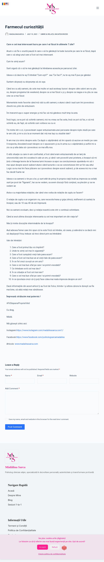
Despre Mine (14, 495)
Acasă (11, 490)
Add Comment (12, 388)
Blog (10, 500)
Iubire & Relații (47, 34)
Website (73, 375)
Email (40, 375)
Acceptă (42, 547)
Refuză (54, 547)
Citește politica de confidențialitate (52, 554)
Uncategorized (61, 34)
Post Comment (15, 427)
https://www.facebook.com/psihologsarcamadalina (40, 337)
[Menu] (97, 8)
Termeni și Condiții (17, 525)
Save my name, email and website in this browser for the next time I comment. (39, 419)
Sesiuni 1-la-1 (14, 504)
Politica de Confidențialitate (22, 530)
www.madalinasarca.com (26, 344)
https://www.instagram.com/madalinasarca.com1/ (39, 330)
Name (8, 375)
